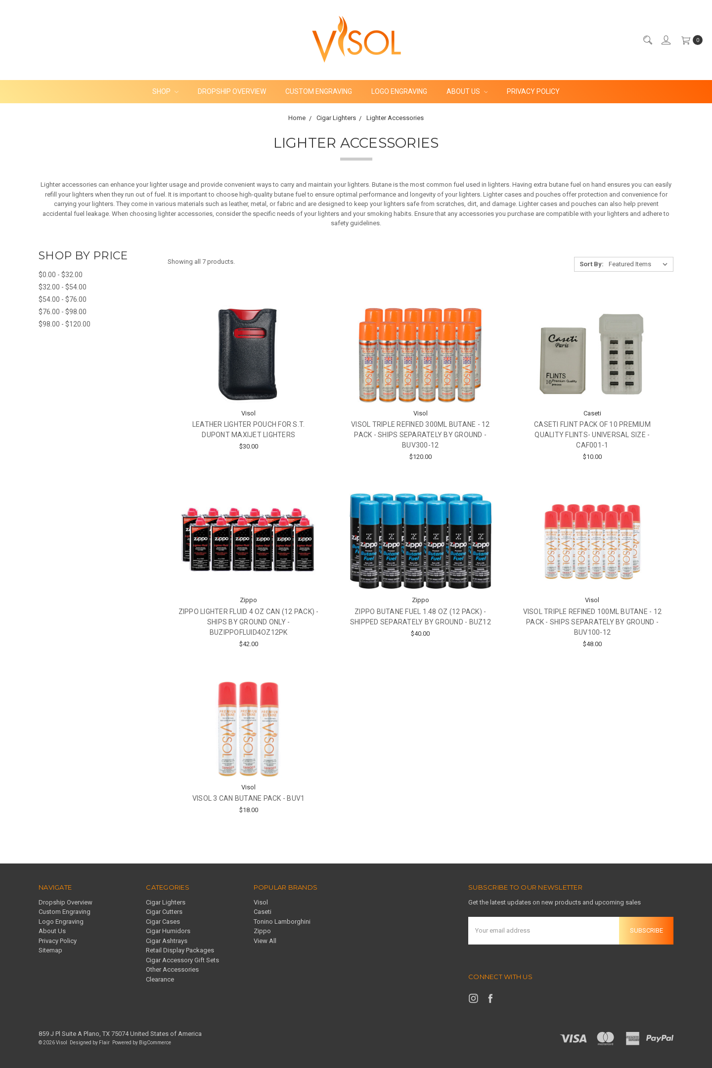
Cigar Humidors (168, 931)
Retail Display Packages (180, 950)
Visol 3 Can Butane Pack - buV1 (248, 798)
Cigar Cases (163, 921)
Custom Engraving (318, 91)
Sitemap (50, 950)
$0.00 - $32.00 (61, 275)
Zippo (262, 931)
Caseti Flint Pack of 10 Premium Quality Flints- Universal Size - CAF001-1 (592, 434)
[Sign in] (665, 40)
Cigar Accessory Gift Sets (182, 960)
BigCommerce (155, 1042)
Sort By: (591, 264)
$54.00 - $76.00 (63, 299)
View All (265, 941)
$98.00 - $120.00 (64, 324)
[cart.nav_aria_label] (690, 40)
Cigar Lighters (165, 902)
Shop (165, 91)
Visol (261, 902)
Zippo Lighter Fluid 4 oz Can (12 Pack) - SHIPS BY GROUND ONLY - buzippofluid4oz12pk (248, 622)
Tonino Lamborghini (282, 921)
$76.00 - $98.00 (63, 312)
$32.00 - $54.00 (63, 287)
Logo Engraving (399, 91)
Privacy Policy (533, 91)
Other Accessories (172, 969)
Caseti (262, 911)
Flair (104, 1042)
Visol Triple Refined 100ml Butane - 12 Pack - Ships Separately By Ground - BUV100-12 (592, 622)
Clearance (160, 979)
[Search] (647, 40)
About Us (467, 91)
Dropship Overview (232, 91)
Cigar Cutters (164, 911)
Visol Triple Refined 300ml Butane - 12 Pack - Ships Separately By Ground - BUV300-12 (420, 434)
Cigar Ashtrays (166, 941)
